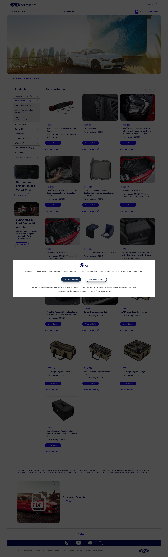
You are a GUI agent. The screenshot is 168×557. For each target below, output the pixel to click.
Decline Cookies (96, 279)
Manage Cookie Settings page (75, 287)
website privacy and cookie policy (80, 291)
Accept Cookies (71, 279)
